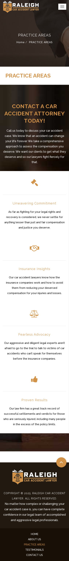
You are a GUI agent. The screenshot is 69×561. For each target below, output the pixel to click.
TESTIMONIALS (34, 549)
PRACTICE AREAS (34, 544)
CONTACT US (34, 555)
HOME (34, 534)
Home (21, 42)
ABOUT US (34, 539)
